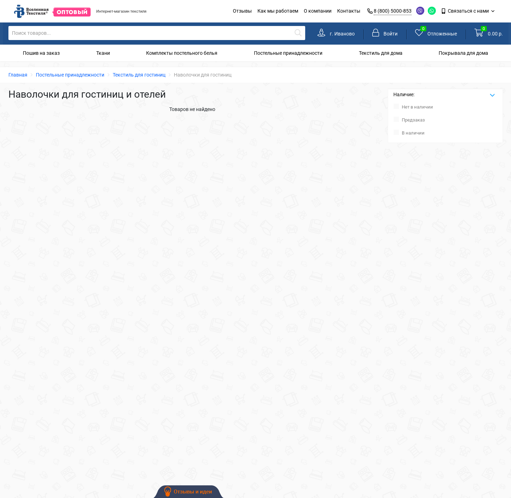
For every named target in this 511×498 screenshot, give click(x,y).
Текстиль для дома (380, 53)
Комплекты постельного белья (181, 53)
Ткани (103, 53)
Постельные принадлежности (288, 53)
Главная (17, 75)
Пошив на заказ (41, 53)
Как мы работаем (277, 11)
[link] (336, 33)
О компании (318, 11)
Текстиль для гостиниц (139, 75)
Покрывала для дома (463, 53)
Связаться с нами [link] (466, 11)
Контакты (348, 11)
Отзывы (242, 11)
